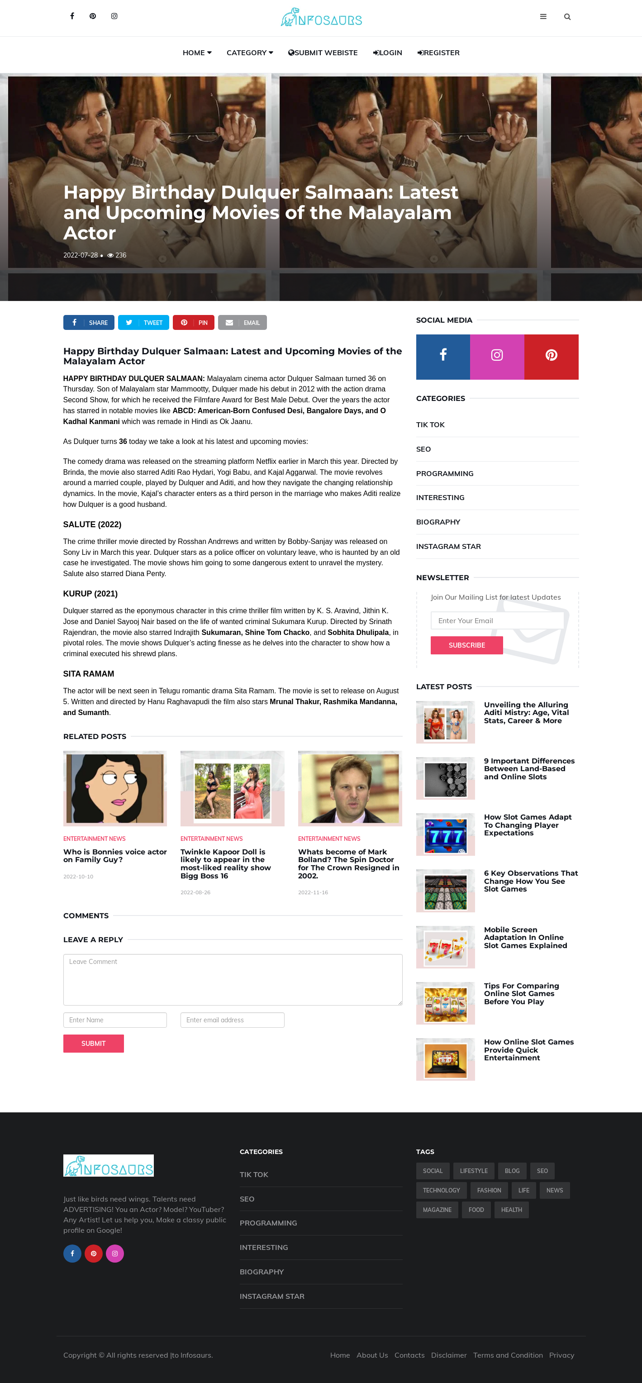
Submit (93, 1044)
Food (476, 1210)
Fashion (489, 1190)
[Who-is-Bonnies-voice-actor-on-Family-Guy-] (115, 788)
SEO (423, 448)
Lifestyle (474, 1171)
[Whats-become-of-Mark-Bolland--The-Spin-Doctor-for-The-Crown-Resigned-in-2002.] (350, 788)
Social (433, 1171)
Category (246, 52)
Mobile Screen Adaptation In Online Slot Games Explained (525, 937)
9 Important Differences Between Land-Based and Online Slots (529, 769)
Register (439, 52)
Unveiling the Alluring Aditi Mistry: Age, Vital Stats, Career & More (526, 713)
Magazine (437, 1210)
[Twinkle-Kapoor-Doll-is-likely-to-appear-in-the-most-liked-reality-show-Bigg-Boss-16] (233, 788)
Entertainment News (94, 838)
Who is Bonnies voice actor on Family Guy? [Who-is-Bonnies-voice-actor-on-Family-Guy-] (115, 856)
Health (511, 1210)
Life (523, 1190)
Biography (438, 521)
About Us (372, 1354)
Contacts (410, 1354)
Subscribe (467, 645)
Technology (441, 1190)
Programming (445, 473)
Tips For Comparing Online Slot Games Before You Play (521, 994)
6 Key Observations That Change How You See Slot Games (531, 881)
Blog (512, 1171)
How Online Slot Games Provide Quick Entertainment (529, 1050)
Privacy (562, 1354)
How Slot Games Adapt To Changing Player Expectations (528, 825)
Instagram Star (448, 546)
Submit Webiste (323, 52)
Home (194, 52)
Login (387, 52)
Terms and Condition (508, 1354)
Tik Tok (430, 424)
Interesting (440, 497)
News (555, 1190)
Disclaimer (449, 1354)
